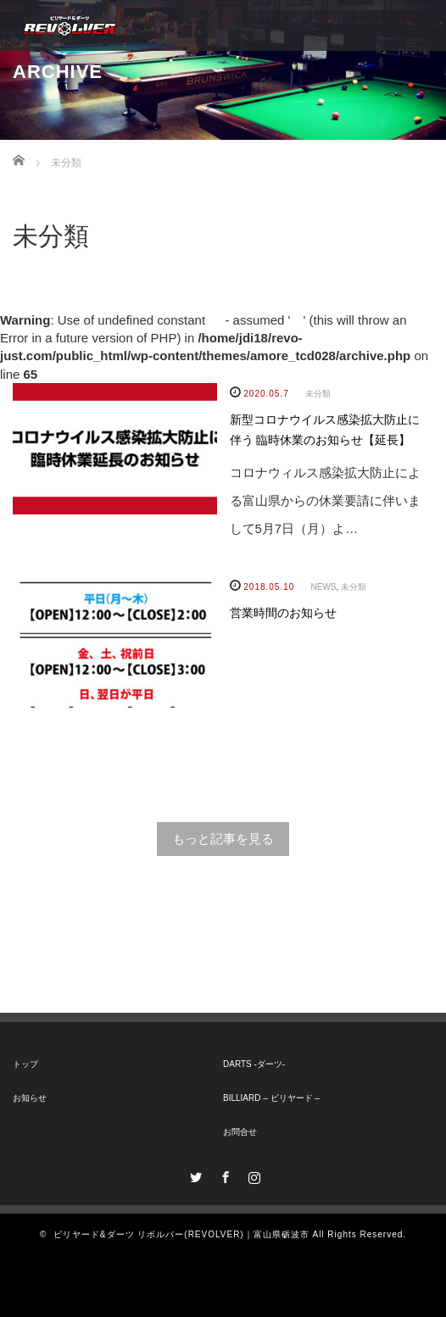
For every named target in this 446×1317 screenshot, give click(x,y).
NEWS (324, 587)
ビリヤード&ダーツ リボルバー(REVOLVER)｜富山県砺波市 (181, 1234)
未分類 (318, 393)
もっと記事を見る (223, 838)
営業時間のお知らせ (283, 613)
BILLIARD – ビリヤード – (271, 1098)
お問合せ (240, 1131)
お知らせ (30, 1098)
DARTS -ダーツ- (254, 1064)
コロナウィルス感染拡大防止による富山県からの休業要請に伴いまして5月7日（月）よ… (325, 500)
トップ (25, 1064)
